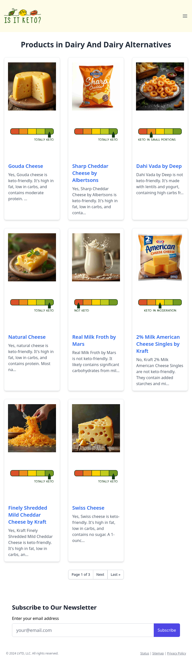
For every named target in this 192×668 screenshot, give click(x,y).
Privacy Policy (176, 653)
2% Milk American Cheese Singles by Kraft (158, 343)
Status (144, 653)
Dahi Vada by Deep (159, 166)
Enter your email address (35, 618)
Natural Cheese (27, 336)
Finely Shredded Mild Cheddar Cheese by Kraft (27, 514)
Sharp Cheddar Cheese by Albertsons (90, 173)
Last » (115, 574)
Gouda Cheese (25, 166)
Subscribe (167, 630)
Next (100, 574)
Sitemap (158, 653)
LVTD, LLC (23, 653)
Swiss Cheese (88, 507)
